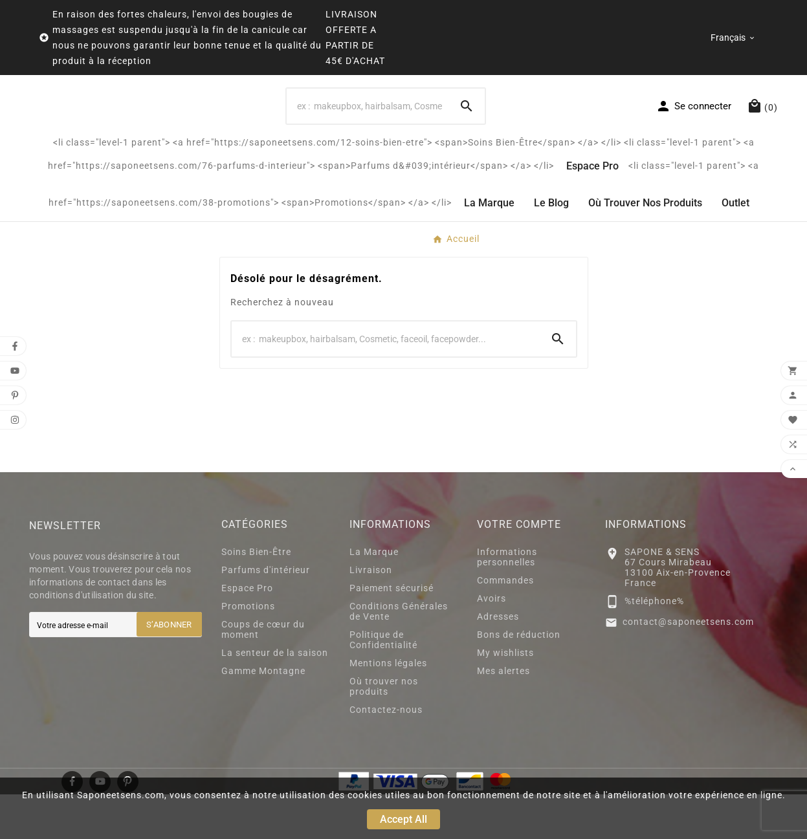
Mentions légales (388, 708)
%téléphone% (654, 645)
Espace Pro (247, 632)
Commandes (505, 625)
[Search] (368, 128)
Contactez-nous (386, 754)
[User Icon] (693, 128)
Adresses (498, 661)
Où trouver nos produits (383, 731)
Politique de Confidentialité (383, 684)
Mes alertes (503, 715)
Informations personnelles (507, 601)
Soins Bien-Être (256, 596)
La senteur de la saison (274, 697)
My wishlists (505, 697)
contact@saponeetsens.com (688, 666)
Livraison (370, 614)
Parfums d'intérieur (265, 614)
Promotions (248, 651)
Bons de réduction (518, 679)
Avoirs (491, 643)
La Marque (374, 596)
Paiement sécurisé (391, 632)
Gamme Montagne (263, 715)
